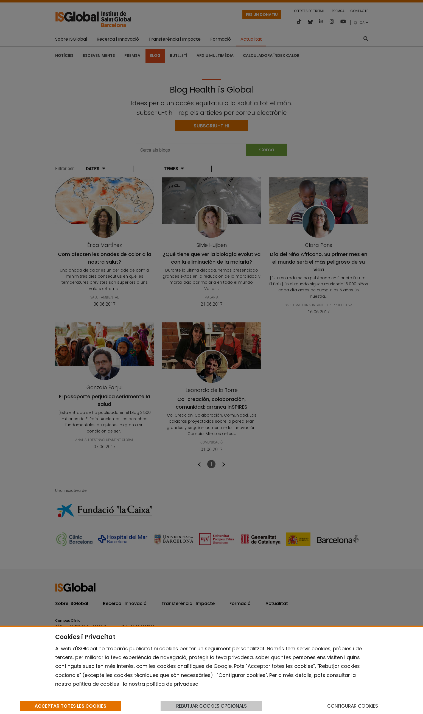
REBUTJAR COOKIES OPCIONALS (211, 706)
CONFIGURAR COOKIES (352, 706)
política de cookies (96, 683)
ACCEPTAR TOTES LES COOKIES (70, 706)
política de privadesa (172, 683)
